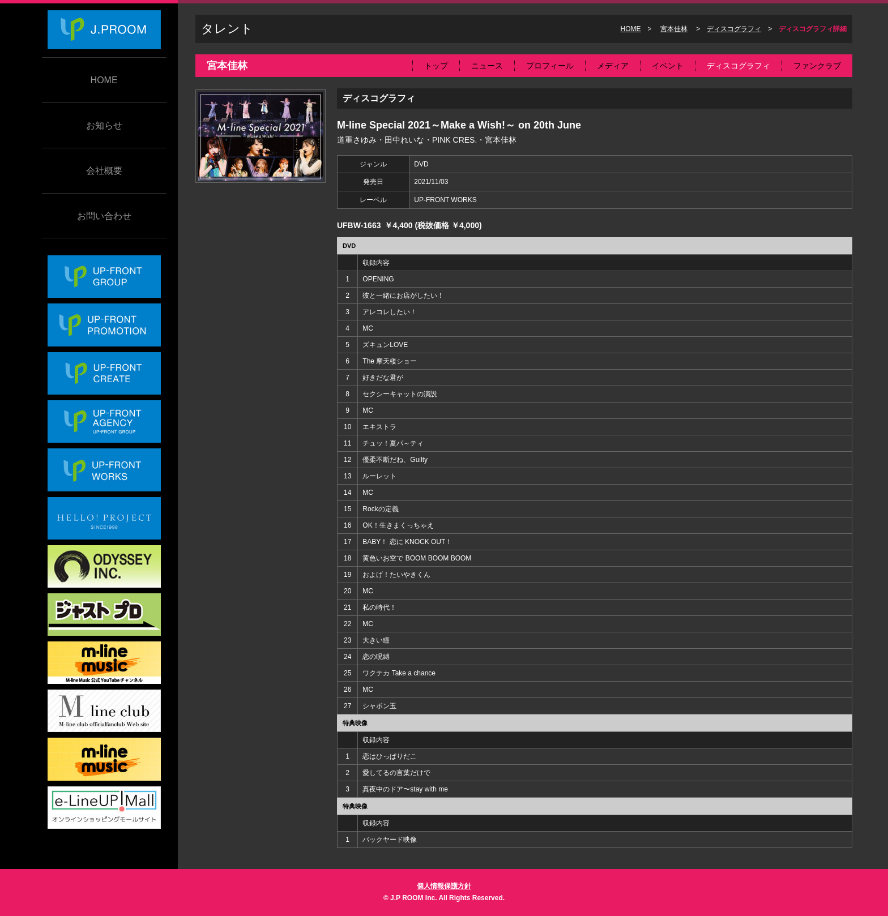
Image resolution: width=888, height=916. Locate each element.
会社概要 (104, 171)
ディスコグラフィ (734, 29)
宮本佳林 (674, 29)
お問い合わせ (104, 216)
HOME (104, 80)
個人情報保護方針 (444, 886)
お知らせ (104, 125)
